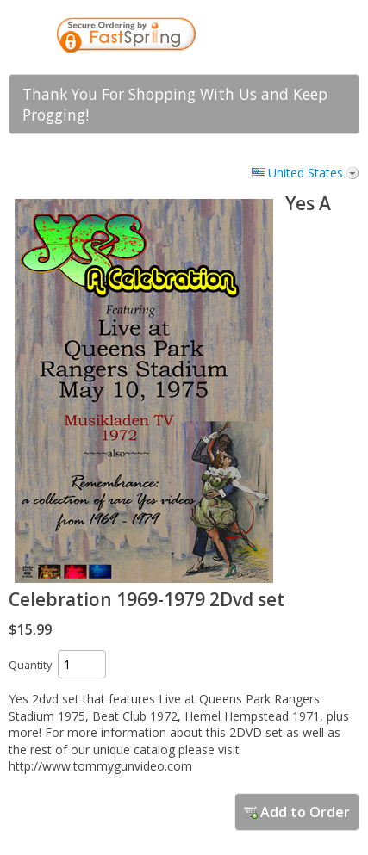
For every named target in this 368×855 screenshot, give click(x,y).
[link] (266, 37)
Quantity (30, 665)
